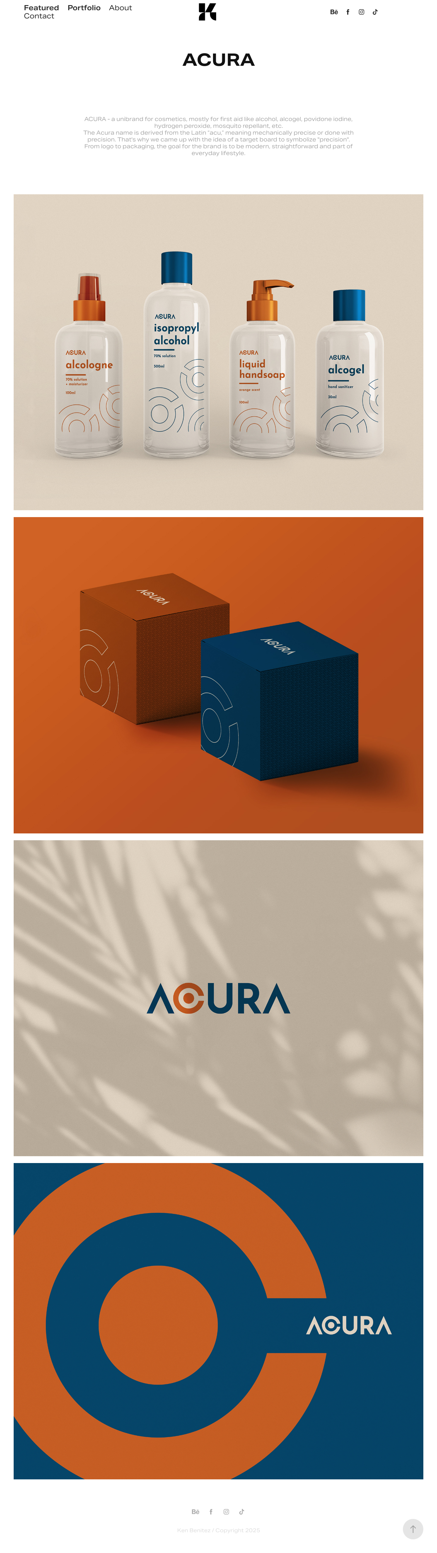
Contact (39, 16)
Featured (41, 7)
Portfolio (84, 7)
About (120, 7)
